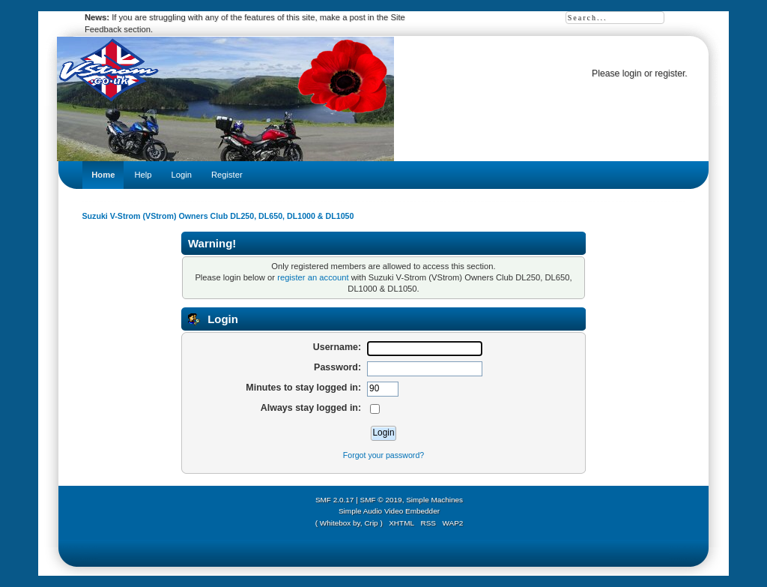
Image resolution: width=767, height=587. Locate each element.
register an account (312, 277)
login (632, 73)
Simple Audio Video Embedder (389, 511)
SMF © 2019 (381, 500)
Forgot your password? (383, 455)
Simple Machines (434, 500)
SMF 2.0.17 (334, 500)
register (670, 73)
